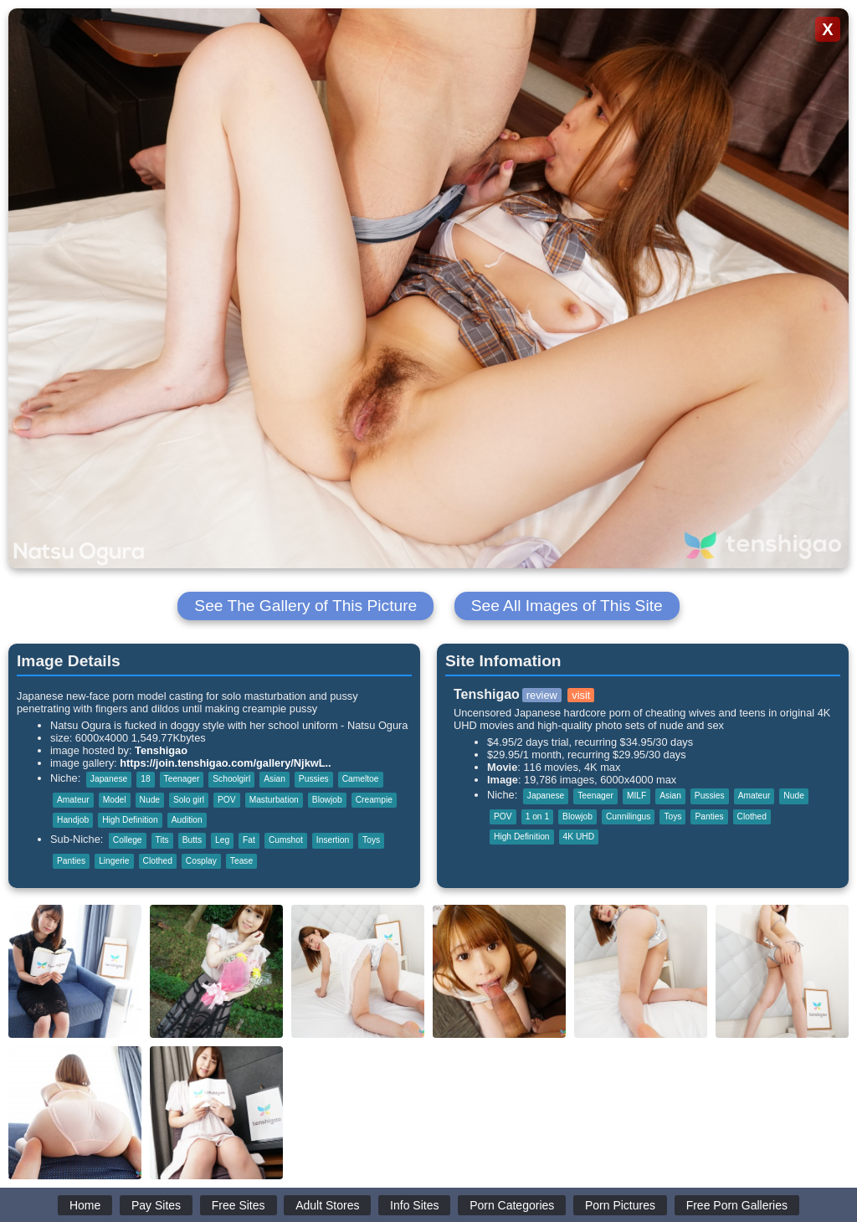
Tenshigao (161, 750)
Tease (241, 860)
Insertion (332, 840)
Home (84, 1205)
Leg (222, 840)
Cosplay (201, 860)
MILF (636, 795)
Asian (274, 778)
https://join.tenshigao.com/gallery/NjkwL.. (225, 763)
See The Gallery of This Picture (305, 605)
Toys (371, 840)
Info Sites (414, 1205)
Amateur (73, 799)
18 (145, 778)
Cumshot (286, 840)
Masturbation (274, 799)
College (127, 840)
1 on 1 (537, 816)
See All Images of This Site (567, 605)
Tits (162, 840)
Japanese (108, 778)
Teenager (182, 778)
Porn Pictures (620, 1205)
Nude (150, 799)
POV (227, 799)
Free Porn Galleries (737, 1205)
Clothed (157, 860)
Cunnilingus (628, 816)
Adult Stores (327, 1205)
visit (581, 695)
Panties (71, 860)
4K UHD (579, 836)
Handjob (73, 819)
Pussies (314, 778)
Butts (192, 840)
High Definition (130, 819)
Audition (187, 819)
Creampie (374, 799)
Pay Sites (156, 1205)
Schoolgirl (231, 778)
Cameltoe (360, 778)
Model (114, 799)
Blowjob (327, 799)
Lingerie (114, 860)
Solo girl (188, 799)
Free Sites (238, 1205)
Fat (249, 840)
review (541, 695)
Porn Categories (512, 1205)
